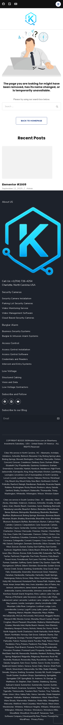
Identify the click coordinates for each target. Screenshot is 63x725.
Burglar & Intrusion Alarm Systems (20, 336)
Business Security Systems (16, 331)
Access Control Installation (16, 349)
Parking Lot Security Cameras (17, 303)
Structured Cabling (11, 377)
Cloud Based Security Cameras (18, 317)
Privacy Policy (37, 719)
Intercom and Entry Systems (17, 363)
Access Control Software (15, 354)
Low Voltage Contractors (15, 387)
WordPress (25, 719)
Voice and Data (10, 382)
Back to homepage (31, 120)
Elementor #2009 (14, 184)
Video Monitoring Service (15, 308)
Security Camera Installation (16, 298)
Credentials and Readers (15, 359)
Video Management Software (17, 313)
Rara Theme (41, 716)
